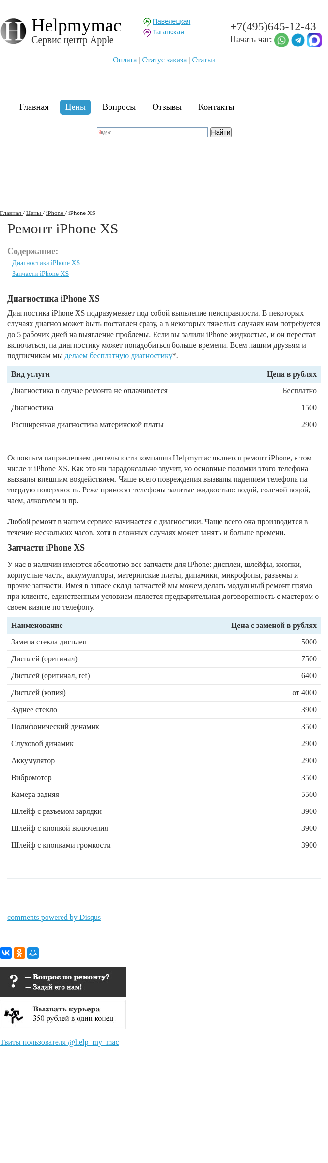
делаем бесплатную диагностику (118, 356)
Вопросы (119, 107)
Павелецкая (171, 21)
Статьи (203, 60)
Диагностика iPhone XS (46, 263)
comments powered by (54, 917)
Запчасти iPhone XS (40, 273)
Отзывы (167, 107)
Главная (33, 107)
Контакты (216, 107)
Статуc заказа (164, 60)
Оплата (125, 60)
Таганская (168, 32)
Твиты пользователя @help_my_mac (59, 1042)
